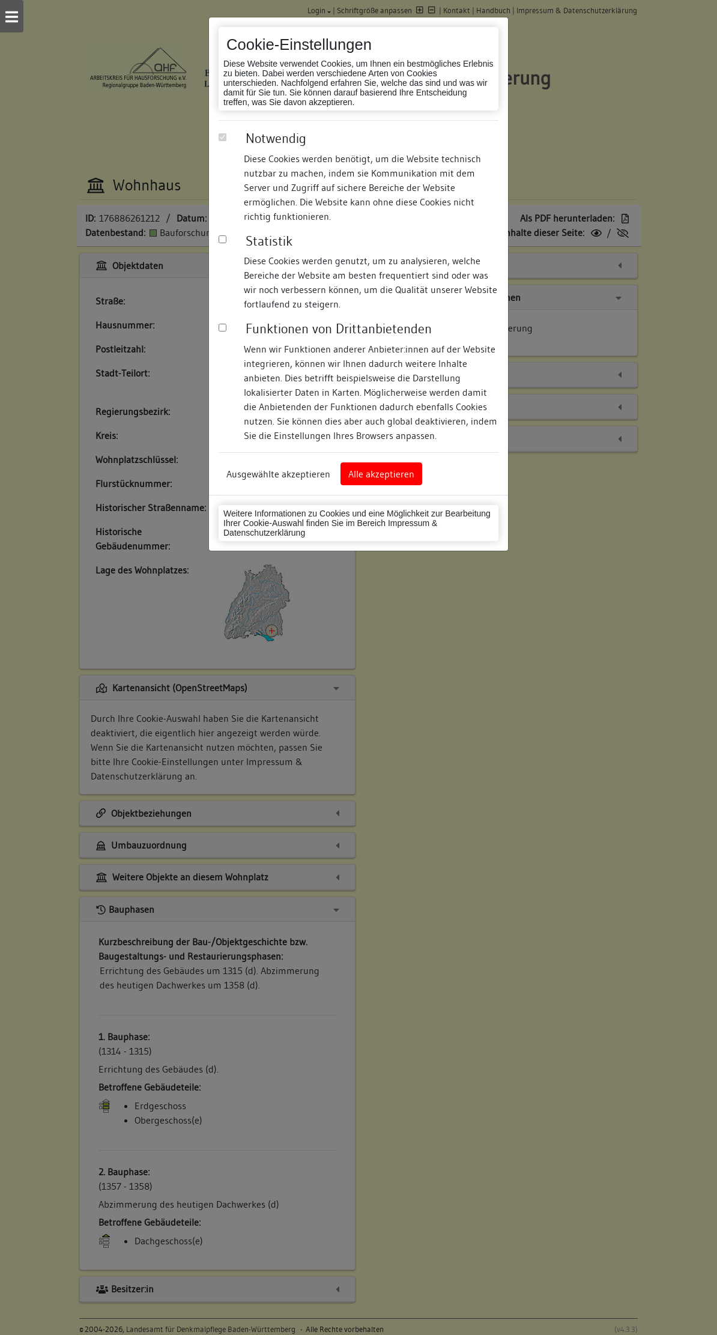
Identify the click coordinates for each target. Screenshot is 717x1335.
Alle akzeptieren (381, 474)
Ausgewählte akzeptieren (278, 474)
